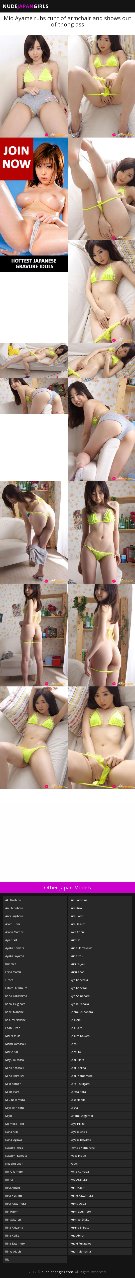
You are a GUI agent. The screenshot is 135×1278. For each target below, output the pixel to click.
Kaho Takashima (16, 996)
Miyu (8, 1116)
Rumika (75, 940)
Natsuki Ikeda (14, 1147)
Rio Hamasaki (79, 900)
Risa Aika (76, 908)
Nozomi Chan (14, 1163)
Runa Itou (76, 956)
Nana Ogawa (13, 1139)
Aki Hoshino (13, 900)
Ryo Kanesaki (79, 980)
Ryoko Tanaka (79, 1004)
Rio (7, 1259)
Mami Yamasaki (15, 1044)
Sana (73, 1044)
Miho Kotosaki (14, 1068)
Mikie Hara (12, 1092)
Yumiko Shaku (79, 1219)
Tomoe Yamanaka (82, 1147)
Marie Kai (11, 1052)
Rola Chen (77, 932)
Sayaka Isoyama (80, 1139)
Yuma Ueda (78, 1203)
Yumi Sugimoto (80, 1211)
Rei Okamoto (14, 1171)
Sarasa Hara (78, 1092)
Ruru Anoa (77, 972)
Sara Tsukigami (80, 1084)
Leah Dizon (12, 1028)
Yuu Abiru (77, 1235)
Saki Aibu (76, 1020)
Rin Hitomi (12, 1211)
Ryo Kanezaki (79, 988)
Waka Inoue (78, 1155)
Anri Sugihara (14, 916)
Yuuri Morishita (80, 1251)
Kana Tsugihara (15, 1004)
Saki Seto (76, 1028)
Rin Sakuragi (13, 1219)
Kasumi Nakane (15, 1020)
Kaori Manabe (14, 1012)
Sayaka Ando (78, 1131)
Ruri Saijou (77, 964)
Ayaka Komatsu (15, 948)
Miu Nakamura (15, 1100)
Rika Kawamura (15, 1203)
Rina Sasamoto (15, 1243)
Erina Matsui (13, 972)
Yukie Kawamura (81, 1195)
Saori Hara (77, 1060)
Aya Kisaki (11, 940)
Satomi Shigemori (82, 1116)
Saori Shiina (78, 1068)
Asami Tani (12, 924)
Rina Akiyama (14, 1227)
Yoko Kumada (79, 1171)
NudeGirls (25, 6)
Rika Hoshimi (14, 1195)
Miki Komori (13, 1084)
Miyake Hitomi (15, 1108)
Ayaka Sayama (14, 956)
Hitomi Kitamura (16, 988)
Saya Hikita (77, 1123)
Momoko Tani (14, 1123)
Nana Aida (12, 1131)
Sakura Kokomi (80, 1036)
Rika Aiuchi (12, 1187)
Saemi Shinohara (81, 1012)
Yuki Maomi (78, 1187)
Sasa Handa (77, 1100)
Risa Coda (76, 916)
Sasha (74, 1108)
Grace (9, 980)
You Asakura (78, 1179)
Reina (9, 1179)
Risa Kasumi (78, 924)
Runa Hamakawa (81, 948)
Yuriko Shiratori (80, 1227)
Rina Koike (12, 1235)
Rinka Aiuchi (13, 1251)
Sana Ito (75, 1052)
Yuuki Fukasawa (80, 1243)
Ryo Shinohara (80, 996)
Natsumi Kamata (16, 1155)
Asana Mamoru (15, 932)
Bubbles (10, 964)
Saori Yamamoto (81, 1076)
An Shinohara (14, 908)
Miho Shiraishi (14, 1076)
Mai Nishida (13, 1036)
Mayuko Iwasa (14, 1060)
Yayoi (74, 1163)
